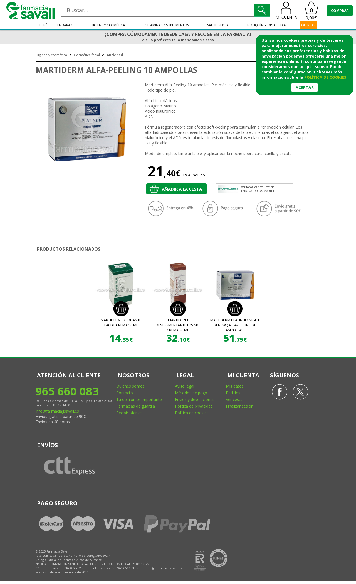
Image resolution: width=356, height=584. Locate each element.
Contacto (124, 392)
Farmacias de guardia (135, 406)
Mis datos (235, 386)
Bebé (43, 25)
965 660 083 (67, 391)
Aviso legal (184, 386)
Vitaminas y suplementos (167, 25)
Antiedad (115, 55)
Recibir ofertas (129, 412)
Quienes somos (130, 386)
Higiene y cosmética (108, 25)
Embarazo (66, 25)
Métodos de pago (191, 392)
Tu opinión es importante (139, 399)
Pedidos (233, 392)
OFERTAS (308, 25)
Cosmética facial (87, 55)
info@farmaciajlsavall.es (57, 411)
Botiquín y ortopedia (266, 25)
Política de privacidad (194, 406)
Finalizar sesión (239, 406)
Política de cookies (192, 412)
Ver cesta (234, 399)
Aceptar (305, 87)
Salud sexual (218, 25)
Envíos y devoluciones (194, 399)
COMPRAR (340, 10)
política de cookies (325, 77)
